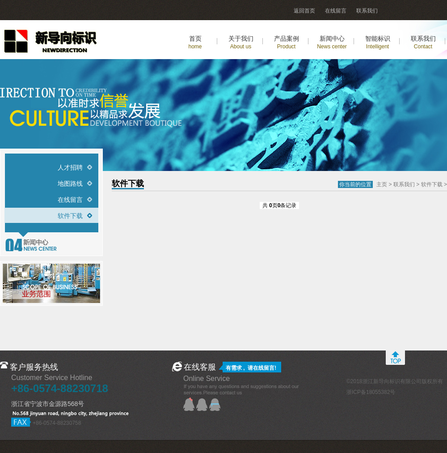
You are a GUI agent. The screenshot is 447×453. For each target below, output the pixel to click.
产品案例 (286, 42)
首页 (195, 42)
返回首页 (304, 11)
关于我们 (240, 42)
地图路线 (70, 183)
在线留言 (335, 11)
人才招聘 (70, 167)
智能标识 (377, 42)
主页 (381, 184)
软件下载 (70, 215)
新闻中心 (332, 42)
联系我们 (367, 11)
